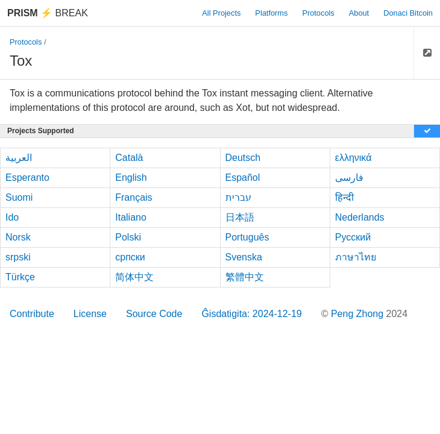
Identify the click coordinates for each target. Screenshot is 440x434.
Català (129, 158)
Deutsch (243, 158)
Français (133, 197)
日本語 (239, 217)
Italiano (130, 217)
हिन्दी (344, 197)
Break (47, 13)
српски (130, 257)
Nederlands (360, 217)
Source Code (154, 314)
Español (242, 177)
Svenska (243, 257)
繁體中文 (244, 277)
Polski (128, 237)
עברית (238, 197)
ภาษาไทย (355, 257)
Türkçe (20, 277)
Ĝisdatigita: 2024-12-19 (251, 314)
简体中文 (134, 277)
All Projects (221, 12)
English (130, 177)
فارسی (349, 177)
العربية (18, 158)
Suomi (19, 197)
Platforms (271, 12)
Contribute (32, 314)
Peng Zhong (358, 314)
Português (247, 237)
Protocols (318, 12)
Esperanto (27, 177)
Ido (12, 217)
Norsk (18, 237)
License (90, 314)
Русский (353, 237)
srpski (18, 257)
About (359, 12)
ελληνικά (353, 158)
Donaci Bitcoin (408, 12)
